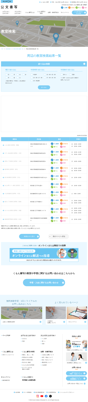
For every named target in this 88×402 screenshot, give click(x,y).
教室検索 (8, 49)
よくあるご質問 (45, 2)
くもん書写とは (29, 13)
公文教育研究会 (52, 392)
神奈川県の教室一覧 (18, 49)
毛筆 (73, 74)
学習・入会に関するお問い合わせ (44, 283)
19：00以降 (36, 80)
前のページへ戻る (59, 236)
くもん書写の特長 (41, 13)
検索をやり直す (29, 236)
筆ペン (65, 74)
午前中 (35, 74)
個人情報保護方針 (39, 392)
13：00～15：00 (51, 74)
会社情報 (17, 392)
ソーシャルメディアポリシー (67, 392)
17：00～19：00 (51, 77)
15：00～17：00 (37, 77)
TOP (2, 49)
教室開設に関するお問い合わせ (79, 2)
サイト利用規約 (28, 392)
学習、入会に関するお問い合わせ (60, 2)
